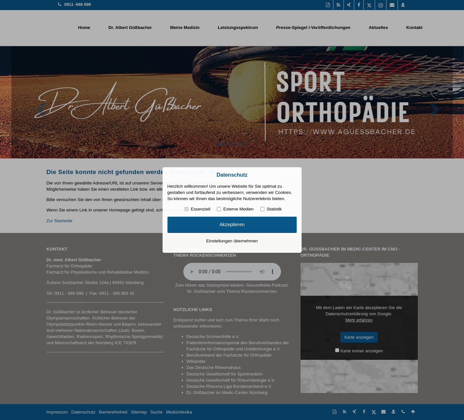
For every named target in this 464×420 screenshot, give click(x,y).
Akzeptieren (232, 224)
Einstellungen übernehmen (232, 240)
